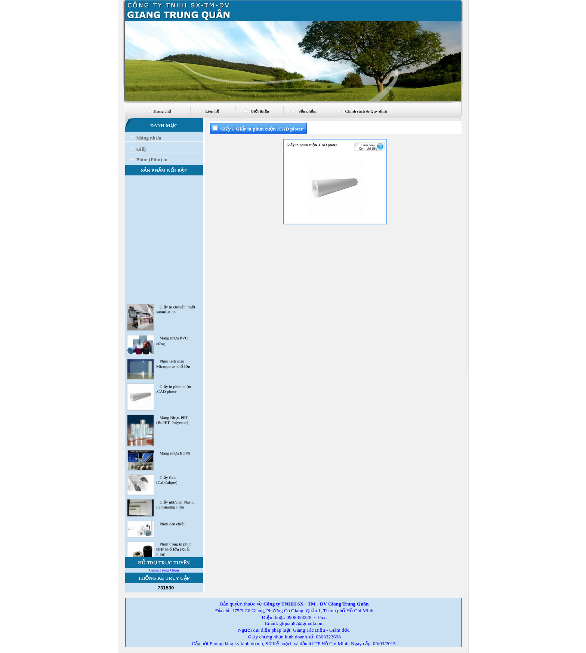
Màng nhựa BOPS (175, 455)
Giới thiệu (260, 111)
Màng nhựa (148, 138)
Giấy (141, 149)
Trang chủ (162, 111)
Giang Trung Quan (164, 570)
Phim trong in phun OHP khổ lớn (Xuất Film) (173, 550)
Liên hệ (212, 111)
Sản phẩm (308, 111)
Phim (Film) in (152, 159)
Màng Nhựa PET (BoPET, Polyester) (172, 421)
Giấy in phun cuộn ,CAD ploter (173, 390)
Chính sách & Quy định (366, 111)
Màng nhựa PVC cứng (172, 342)
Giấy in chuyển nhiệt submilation (175, 311)
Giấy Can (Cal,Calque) (167, 482)
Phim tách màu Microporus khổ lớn (173, 366)
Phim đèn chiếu (173, 525)
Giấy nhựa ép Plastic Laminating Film (175, 506)
